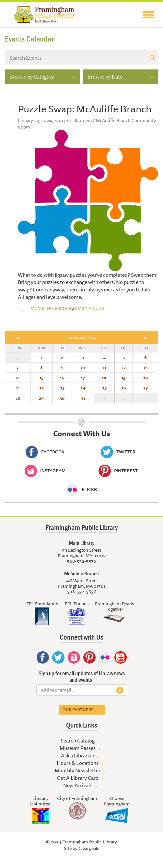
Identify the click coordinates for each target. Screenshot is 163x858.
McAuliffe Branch (51, 308)
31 (83, 398)
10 (83, 367)
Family (80, 308)
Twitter (118, 451)
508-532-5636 (81, 591)
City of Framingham (77, 798)
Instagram (45, 470)
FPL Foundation (42, 603)
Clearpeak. (88, 848)
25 (104, 388)
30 (62, 398)
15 (41, 377)
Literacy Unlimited (40, 801)
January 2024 (81, 337)
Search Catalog (78, 740)
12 (124, 367)
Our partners (78, 709)
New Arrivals (77, 785)
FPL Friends (76, 603)
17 (83, 377)
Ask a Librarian (77, 755)
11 (104, 367)
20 (145, 377)
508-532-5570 (81, 561)
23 (62, 388)
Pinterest (118, 470)
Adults (96, 308)
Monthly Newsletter (77, 770)
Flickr (81, 489)
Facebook (45, 451)
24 (82, 388)
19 (124, 377)
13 (145, 367)
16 (62, 377)
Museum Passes (78, 748)
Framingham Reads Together (114, 606)
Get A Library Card (78, 778)
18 (104, 377)
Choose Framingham (117, 801)
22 (41, 388)
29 (41, 398)
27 (145, 388)
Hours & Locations (78, 763)
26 (123, 388)
